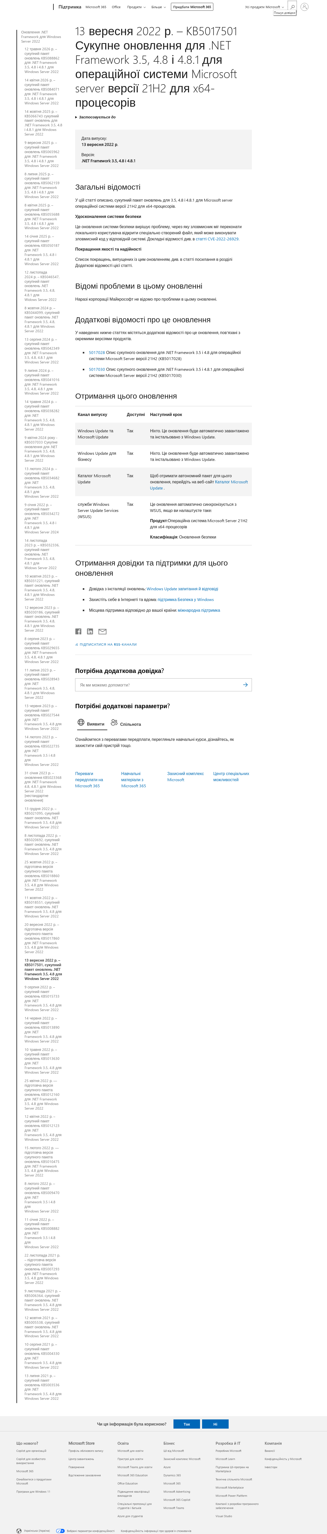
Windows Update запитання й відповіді (182, 588)
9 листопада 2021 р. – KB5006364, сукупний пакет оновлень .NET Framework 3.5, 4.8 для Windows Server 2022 (43, 1300)
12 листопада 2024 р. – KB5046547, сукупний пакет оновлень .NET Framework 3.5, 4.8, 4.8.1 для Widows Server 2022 (42, 286)
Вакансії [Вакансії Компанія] (270, 1451)
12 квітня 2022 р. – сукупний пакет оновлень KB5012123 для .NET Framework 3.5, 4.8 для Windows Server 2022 (43, 1128)
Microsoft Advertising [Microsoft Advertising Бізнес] (177, 1491)
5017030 (97, 369)
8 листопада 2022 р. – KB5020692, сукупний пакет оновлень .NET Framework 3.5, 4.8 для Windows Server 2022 (43, 844)
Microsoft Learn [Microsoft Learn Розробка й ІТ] (225, 1459)
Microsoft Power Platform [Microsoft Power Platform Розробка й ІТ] (231, 1496)
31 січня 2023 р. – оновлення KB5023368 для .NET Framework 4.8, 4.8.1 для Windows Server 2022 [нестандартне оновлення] (43, 787)
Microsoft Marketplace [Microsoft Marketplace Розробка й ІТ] (230, 1487)
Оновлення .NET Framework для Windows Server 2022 (41, 37)
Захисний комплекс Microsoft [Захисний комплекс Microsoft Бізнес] (182, 1459)
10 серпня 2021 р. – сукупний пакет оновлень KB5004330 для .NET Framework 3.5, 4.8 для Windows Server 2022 (43, 1355)
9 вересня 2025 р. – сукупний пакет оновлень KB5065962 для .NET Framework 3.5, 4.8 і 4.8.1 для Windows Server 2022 (42, 154)
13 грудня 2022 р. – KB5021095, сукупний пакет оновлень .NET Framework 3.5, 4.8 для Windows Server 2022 (43, 817)
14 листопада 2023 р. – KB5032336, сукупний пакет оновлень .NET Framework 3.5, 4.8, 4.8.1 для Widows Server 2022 (42, 554)
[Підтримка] (69, 7)
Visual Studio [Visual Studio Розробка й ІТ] (224, 1516)
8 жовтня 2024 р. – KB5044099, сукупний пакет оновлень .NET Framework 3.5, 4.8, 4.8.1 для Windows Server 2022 (42, 319)
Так (187, 1424)
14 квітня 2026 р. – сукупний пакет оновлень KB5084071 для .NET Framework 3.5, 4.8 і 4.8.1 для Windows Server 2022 (42, 91)
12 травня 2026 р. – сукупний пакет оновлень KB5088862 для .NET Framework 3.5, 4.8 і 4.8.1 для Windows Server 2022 (42, 60)
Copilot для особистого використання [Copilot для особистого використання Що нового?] (30, 1461)
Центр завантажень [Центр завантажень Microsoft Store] (81, 1459)
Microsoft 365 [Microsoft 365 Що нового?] (24, 1471)
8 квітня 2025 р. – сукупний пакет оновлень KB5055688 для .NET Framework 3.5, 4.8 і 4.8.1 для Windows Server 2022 (42, 216)
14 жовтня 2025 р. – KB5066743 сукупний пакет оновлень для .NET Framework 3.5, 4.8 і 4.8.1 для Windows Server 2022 (43, 123)
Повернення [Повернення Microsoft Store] (76, 1467)
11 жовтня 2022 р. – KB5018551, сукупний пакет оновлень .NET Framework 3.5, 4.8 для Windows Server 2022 (43, 906)
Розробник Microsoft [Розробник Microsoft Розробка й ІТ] (228, 1451)
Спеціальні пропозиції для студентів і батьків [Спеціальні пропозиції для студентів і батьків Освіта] (135, 1506)
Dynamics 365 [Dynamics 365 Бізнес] (172, 1475)
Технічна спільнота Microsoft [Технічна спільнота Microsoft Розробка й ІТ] (234, 1479)
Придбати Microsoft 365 (192, 7)
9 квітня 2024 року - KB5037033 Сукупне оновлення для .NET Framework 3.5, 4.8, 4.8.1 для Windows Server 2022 (41, 449)
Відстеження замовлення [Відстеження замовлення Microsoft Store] (84, 1475)
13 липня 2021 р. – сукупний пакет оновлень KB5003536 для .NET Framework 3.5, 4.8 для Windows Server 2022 (43, 1387)
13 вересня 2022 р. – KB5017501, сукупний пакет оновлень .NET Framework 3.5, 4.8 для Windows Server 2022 (43, 969)
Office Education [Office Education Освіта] (128, 1483)
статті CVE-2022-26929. (217, 238)
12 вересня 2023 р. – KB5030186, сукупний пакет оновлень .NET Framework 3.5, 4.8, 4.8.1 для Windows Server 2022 (42, 619)
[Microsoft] (33, 7)
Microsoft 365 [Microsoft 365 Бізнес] (172, 1483)
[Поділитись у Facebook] (78, 630)
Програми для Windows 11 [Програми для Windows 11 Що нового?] (33, 1491)
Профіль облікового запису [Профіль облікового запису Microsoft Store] (85, 1451)
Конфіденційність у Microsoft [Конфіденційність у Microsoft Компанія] (283, 1459)
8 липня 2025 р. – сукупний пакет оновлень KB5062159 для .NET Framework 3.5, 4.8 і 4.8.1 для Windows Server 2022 (42, 185)
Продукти (134, 7)
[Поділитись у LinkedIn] (88, 630)
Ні (215, 1424)
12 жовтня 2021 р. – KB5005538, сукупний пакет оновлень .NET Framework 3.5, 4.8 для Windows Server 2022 (43, 1327)
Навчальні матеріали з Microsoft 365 (133, 779)
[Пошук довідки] (292, 6)
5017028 (97, 352)
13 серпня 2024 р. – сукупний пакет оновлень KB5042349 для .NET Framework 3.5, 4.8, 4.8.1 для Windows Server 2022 (42, 350)
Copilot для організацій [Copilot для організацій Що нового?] (31, 1451)
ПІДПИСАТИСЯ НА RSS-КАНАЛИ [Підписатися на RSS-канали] (108, 644)
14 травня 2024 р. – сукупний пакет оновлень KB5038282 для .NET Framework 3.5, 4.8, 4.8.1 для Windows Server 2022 (42, 415)
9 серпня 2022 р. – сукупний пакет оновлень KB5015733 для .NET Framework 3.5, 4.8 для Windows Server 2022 (43, 998)
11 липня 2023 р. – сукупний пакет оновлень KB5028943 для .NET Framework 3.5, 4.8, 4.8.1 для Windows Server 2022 (42, 684)
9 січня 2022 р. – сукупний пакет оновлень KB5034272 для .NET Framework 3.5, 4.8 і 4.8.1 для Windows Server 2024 (42, 518)
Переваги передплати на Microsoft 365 (89, 779)
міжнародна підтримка (199, 610)
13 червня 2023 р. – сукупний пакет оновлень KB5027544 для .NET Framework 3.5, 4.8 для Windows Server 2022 (43, 717)
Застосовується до (97, 117)
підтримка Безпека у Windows (186, 599)
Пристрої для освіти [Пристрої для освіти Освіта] (130, 1459)
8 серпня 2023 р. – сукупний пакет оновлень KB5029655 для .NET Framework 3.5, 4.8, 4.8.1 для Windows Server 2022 (42, 650)
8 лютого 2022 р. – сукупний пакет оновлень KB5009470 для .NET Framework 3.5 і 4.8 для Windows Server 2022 (42, 1197)
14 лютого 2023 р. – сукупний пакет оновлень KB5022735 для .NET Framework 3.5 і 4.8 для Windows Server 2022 (42, 751)
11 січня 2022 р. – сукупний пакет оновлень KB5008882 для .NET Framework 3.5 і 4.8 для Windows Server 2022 (42, 1233)
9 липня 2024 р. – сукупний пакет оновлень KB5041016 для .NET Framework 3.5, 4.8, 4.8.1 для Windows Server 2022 (42, 382)
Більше (156, 7)
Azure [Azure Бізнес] (167, 1467)
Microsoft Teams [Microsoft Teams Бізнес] (174, 1508)
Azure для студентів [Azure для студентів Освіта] (130, 1516)
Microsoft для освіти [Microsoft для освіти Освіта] (130, 1451)
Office (116, 7)
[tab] (92, 723)
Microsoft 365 (96, 7)
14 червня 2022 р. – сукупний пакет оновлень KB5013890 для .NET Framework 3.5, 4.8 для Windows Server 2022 (43, 1029)
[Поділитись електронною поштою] (100, 630)
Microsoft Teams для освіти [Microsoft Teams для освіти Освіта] (135, 1467)
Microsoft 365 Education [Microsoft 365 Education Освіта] (133, 1475)
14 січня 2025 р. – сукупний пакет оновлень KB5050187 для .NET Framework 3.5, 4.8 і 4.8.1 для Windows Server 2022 (42, 250)
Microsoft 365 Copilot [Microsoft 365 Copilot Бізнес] (177, 1500)
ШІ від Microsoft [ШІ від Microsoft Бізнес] (174, 1451)
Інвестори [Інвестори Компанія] (271, 1467)
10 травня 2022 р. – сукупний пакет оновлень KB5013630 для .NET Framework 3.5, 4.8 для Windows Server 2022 (43, 1061)
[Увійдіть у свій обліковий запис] (304, 7)
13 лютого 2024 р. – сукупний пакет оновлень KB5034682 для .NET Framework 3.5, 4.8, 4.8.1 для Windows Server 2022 (42, 482)
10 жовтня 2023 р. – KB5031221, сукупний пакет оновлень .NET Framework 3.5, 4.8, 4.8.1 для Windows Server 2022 (42, 587)
